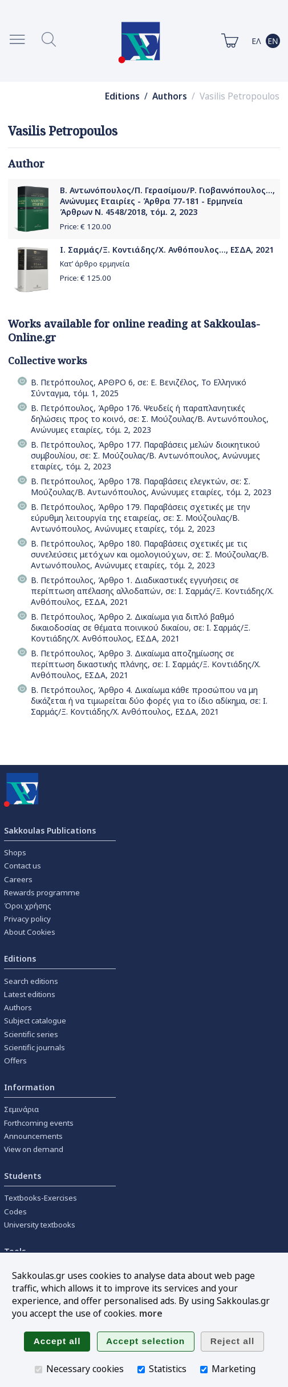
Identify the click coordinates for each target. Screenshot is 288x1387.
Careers (18, 879)
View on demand (33, 1149)
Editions (122, 96)
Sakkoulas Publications (50, 830)
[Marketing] (204, 1369)
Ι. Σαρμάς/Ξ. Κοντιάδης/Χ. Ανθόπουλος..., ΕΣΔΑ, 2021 (167, 249)
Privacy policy (27, 919)
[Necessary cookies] (38, 1369)
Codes (15, 1211)
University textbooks (39, 1224)
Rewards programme (42, 892)
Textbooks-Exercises (40, 1198)
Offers (15, 1060)
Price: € (85, 226)
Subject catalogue (35, 1020)
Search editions (31, 981)
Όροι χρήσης (27, 905)
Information (29, 1087)
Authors (169, 96)
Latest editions (29, 994)
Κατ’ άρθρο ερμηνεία (94, 264)
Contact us (22, 865)
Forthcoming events (39, 1123)
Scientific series (31, 1034)
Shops (15, 852)
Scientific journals (34, 1047)
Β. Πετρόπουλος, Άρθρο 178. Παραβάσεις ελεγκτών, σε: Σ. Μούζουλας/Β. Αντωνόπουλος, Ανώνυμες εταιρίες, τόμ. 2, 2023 (151, 486)
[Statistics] (141, 1369)
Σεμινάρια (21, 1109)
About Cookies (29, 932)
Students (22, 1175)
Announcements (33, 1136)
